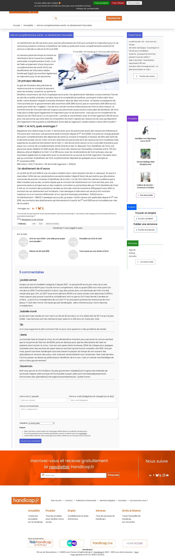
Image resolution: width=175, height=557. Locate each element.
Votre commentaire (29, 406)
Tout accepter (101, 3)
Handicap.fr (99, 552)
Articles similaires (52, 224)
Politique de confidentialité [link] (87, 8)
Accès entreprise (145, 229)
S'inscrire (113, 475)
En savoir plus (145, 261)
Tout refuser (118, 3)
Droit (40, 224)
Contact (69, 500)
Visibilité (23, 423)
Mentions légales (107, 500)
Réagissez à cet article (32, 219)
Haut (136, 552)
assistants (83, 433)
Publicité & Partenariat (86, 500)
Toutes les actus (145, 76)
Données (122, 500)
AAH (31, 73)
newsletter (59, 467)
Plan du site (56, 500)
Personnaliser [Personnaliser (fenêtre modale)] (134, 3)
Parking (132, 253)
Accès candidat (144, 218)
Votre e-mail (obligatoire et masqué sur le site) (91, 396)
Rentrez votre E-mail (30, 475)
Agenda (132, 250)
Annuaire (132, 256)
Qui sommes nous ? (139, 500)
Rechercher (114, 18)
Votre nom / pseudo (29, 396)
